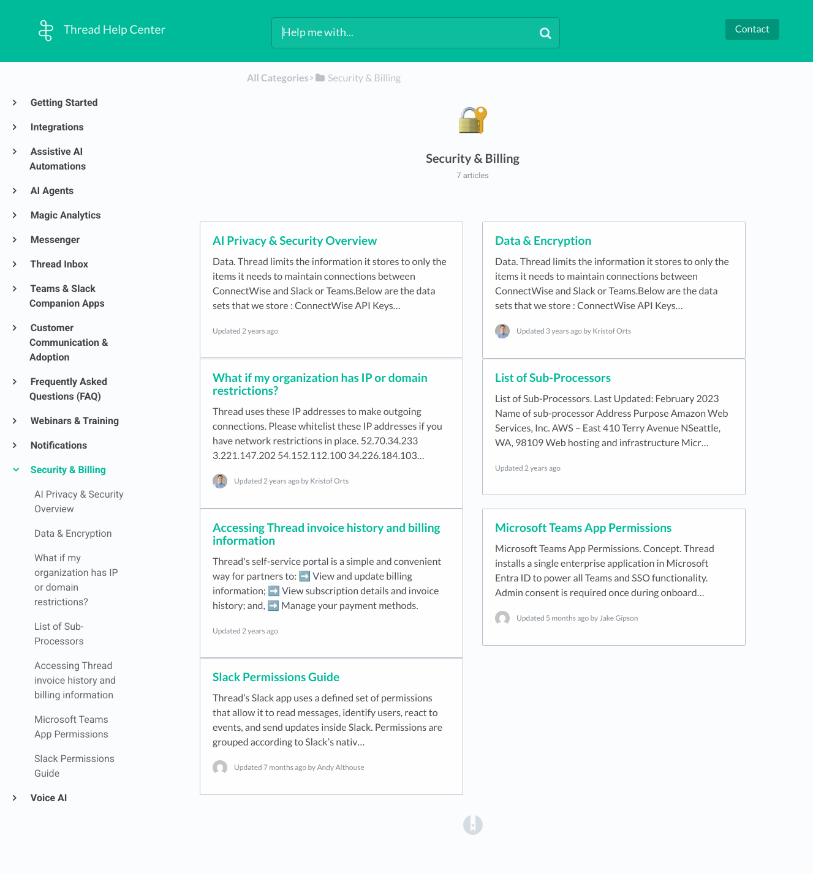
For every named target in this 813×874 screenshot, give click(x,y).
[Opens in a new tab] (473, 824)
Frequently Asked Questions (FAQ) (68, 389)
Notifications (58, 445)
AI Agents (51, 190)
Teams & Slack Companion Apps (67, 296)
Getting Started (63, 102)
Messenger (54, 239)
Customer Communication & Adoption (68, 342)
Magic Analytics (65, 215)
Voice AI (48, 798)
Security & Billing (67, 470)
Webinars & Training (74, 421)
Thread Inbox (58, 264)
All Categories (278, 78)
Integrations (56, 127)
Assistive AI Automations (57, 159)
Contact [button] (752, 29)
